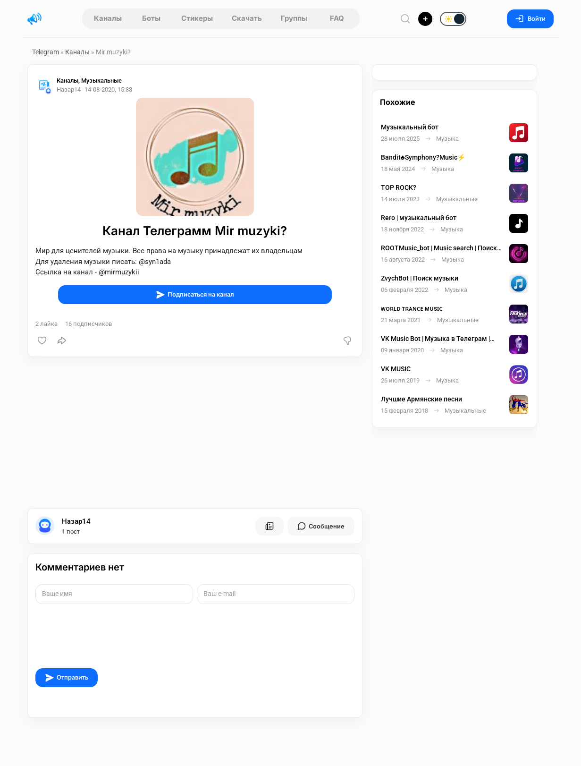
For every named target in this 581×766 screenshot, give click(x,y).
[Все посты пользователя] (269, 527)
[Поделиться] (61, 341)
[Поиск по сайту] (405, 18)
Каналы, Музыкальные (96, 81)
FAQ (337, 18)
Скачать (247, 18)
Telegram (45, 52)
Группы (294, 18)
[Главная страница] (34, 19)
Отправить (66, 678)
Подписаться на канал (195, 295)
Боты (151, 18)
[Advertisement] (194, 434)
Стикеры (197, 18)
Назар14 (76, 523)
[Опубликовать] (425, 19)
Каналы (108, 18)
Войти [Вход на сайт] (530, 18)
